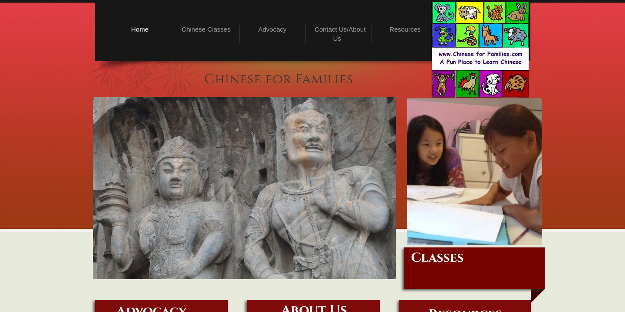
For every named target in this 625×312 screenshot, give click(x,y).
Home (139, 29)
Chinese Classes (206, 29)
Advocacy (272, 29)
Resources (405, 29)
